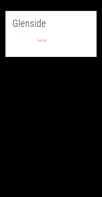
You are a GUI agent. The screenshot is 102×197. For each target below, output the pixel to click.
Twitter (42, 40)
